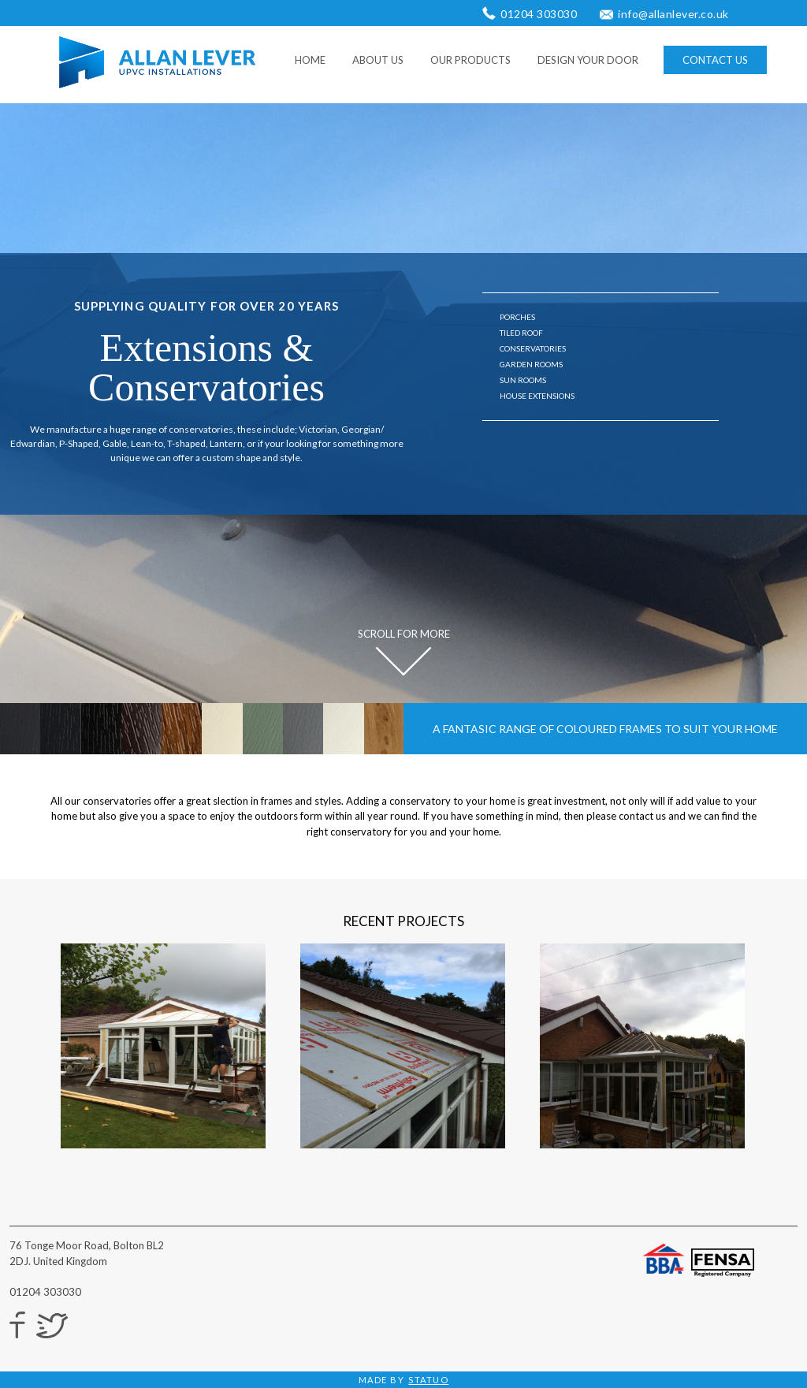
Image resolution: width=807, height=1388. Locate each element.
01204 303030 (538, 13)
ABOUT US (378, 60)
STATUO (428, 1380)
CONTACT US (715, 60)
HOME (310, 60)
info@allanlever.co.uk (673, 13)
